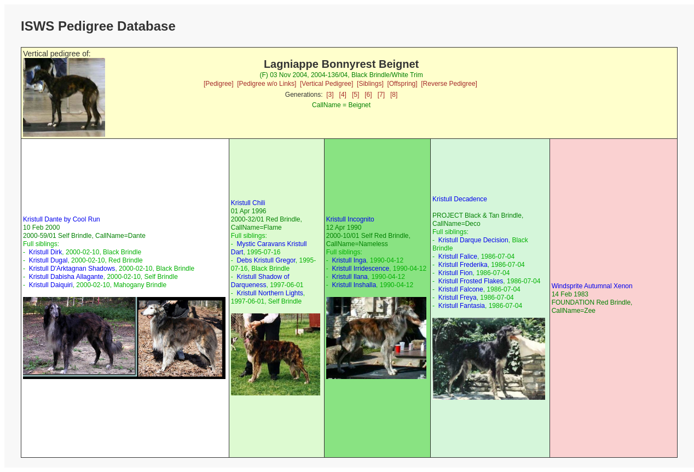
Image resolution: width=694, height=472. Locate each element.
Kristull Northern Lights (269, 293)
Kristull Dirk (45, 252)
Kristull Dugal (48, 260)
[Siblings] (370, 84)
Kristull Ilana (349, 277)
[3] (329, 94)
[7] (381, 94)
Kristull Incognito (350, 219)
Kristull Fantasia (461, 306)
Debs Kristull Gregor (265, 260)
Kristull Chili (248, 203)
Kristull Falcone (460, 289)
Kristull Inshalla (354, 285)
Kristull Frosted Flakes (471, 281)
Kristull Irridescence (360, 268)
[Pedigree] (219, 84)
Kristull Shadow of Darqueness (260, 281)
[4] (342, 94)
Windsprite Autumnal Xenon (592, 286)
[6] (368, 94)
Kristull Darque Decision (473, 240)
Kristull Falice (457, 256)
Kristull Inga (349, 260)
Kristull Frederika (463, 265)
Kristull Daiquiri (51, 285)
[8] (393, 94)
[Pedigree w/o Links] (266, 84)
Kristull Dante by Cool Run (61, 219)
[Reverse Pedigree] (449, 84)
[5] (355, 94)
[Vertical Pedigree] (326, 84)
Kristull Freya (457, 297)
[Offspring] (402, 84)
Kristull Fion (455, 273)
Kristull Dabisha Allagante (66, 277)
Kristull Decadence (459, 199)
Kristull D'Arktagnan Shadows (72, 268)
